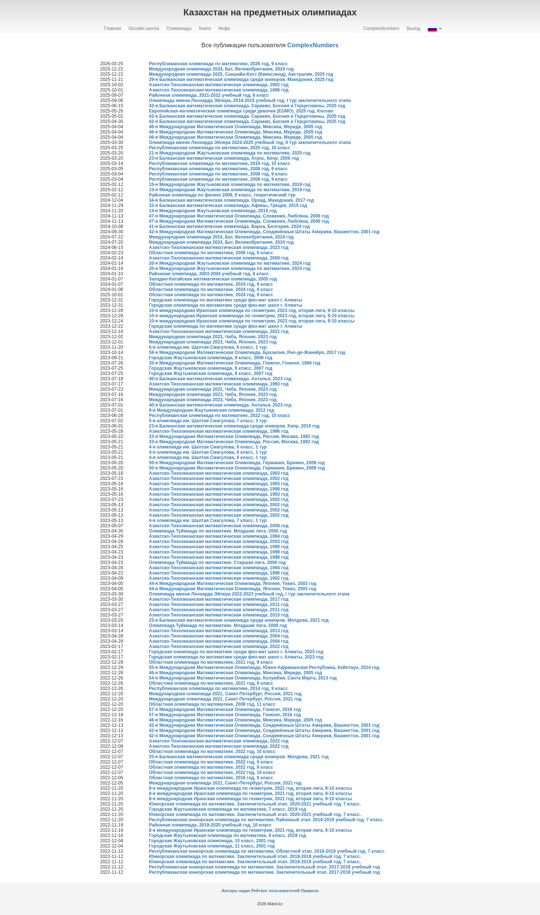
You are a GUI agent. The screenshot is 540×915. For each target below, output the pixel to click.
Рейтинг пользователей (275, 890)
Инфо (224, 28)
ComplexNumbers (381, 28)
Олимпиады (179, 28)
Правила (309, 890)
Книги (205, 28)
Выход (413, 28)
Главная (112, 28)
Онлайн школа (144, 28)
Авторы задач (236, 890)
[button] (435, 28)
